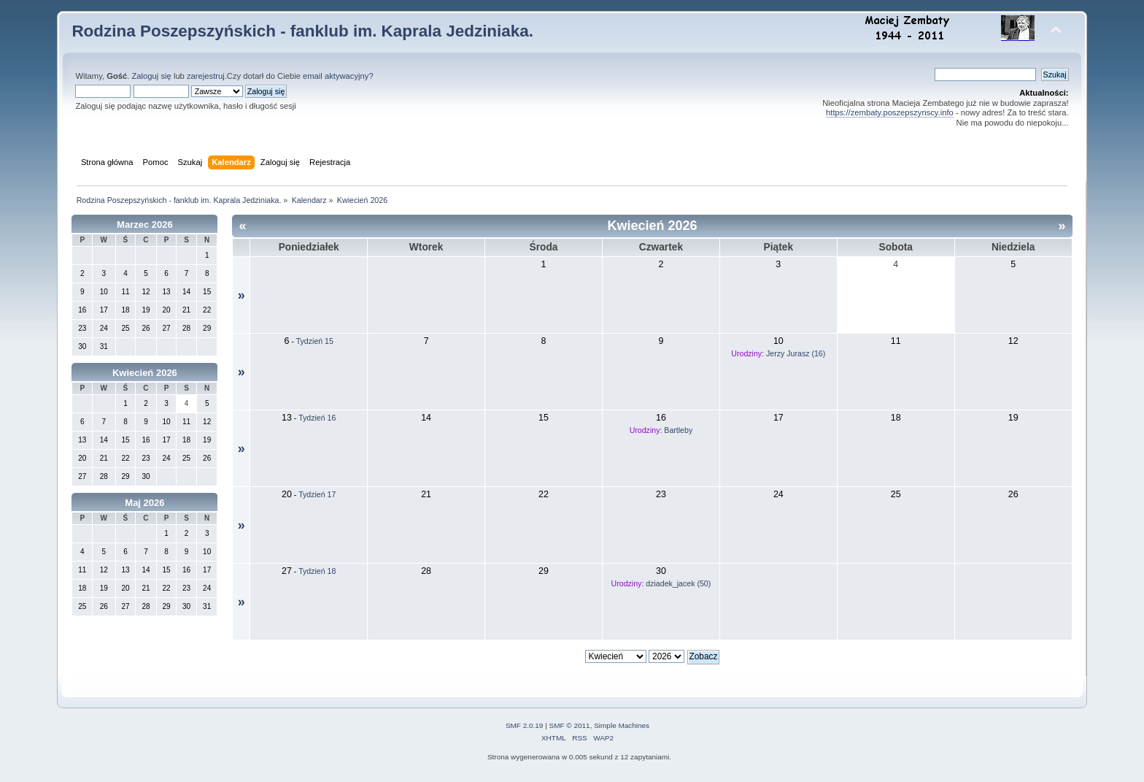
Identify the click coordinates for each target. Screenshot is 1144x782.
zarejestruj (206, 76)
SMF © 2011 (569, 725)
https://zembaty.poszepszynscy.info (890, 112)
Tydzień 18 (317, 571)
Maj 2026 (144, 502)
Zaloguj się (151, 76)
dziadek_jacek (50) (678, 583)
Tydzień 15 (314, 341)
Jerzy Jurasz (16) (795, 353)
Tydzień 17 (317, 494)
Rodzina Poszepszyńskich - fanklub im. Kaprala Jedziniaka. (302, 31)
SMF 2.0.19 (525, 725)
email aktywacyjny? (338, 76)
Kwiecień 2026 (144, 372)
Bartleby (678, 430)
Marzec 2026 (145, 224)
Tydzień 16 (317, 417)
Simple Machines (621, 725)
